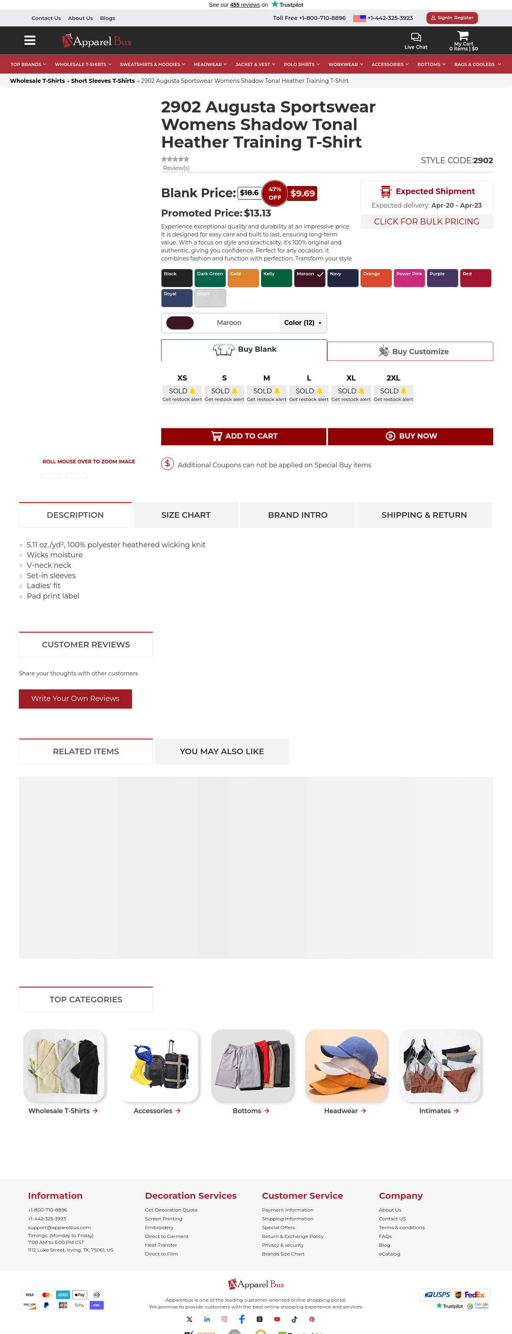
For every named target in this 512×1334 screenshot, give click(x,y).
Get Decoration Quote (171, 1210)
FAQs (385, 1236)
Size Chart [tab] (185, 515)
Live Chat (415, 41)
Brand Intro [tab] (298, 515)
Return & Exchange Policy (293, 1236)
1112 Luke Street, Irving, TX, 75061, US (71, 1250)
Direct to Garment (167, 1236)
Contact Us (46, 18)
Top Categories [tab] (86, 999)
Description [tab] (75, 515)
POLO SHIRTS (299, 64)
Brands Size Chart (283, 1254)
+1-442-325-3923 (383, 18)
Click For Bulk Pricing (426, 221)
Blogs (107, 18)
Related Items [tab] (86, 751)
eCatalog (389, 1254)
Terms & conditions (402, 1227)
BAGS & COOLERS (474, 64)
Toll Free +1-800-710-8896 (309, 18)
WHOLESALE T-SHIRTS (80, 64)
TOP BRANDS (26, 64)
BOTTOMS (429, 64)
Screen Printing (163, 1219)
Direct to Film (161, 1254)
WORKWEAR (343, 64)
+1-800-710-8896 (47, 1210)
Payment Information (288, 1210)
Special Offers (278, 1227)
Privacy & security (283, 1245)
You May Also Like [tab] (222, 751)
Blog (384, 1245)
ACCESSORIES (388, 64)
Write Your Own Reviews (75, 698)
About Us (80, 18)
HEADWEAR (208, 64)
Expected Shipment (426, 192)
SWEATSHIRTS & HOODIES (150, 64)
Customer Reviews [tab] (86, 644)
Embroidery (159, 1227)
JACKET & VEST (253, 64)
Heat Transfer (161, 1245)
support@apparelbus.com (59, 1227)
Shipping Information (288, 1219)
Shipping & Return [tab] (424, 515)
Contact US (392, 1219)
